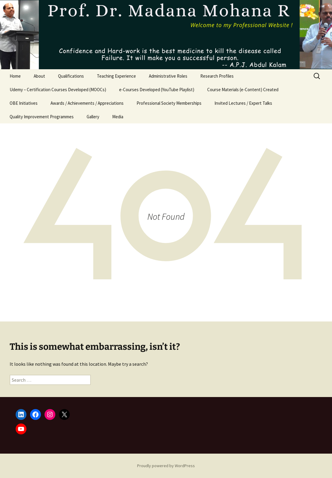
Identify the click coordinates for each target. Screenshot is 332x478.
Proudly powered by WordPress (166, 465)
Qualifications (71, 76)
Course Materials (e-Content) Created (242, 89)
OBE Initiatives (24, 103)
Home (15, 76)
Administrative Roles (168, 76)
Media (117, 117)
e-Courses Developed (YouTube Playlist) (156, 89)
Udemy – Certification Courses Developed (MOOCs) (58, 89)
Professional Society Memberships (169, 103)
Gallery (93, 117)
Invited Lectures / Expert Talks (243, 103)
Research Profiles (217, 76)
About (39, 76)
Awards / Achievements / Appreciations (87, 103)
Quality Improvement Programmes (42, 117)
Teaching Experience (116, 76)
